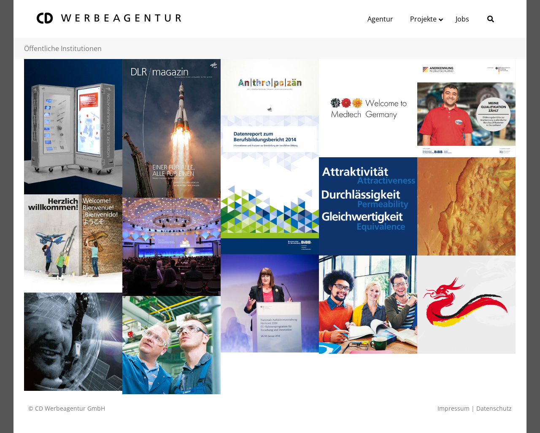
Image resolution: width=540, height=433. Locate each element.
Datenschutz (494, 408)
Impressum (453, 408)
